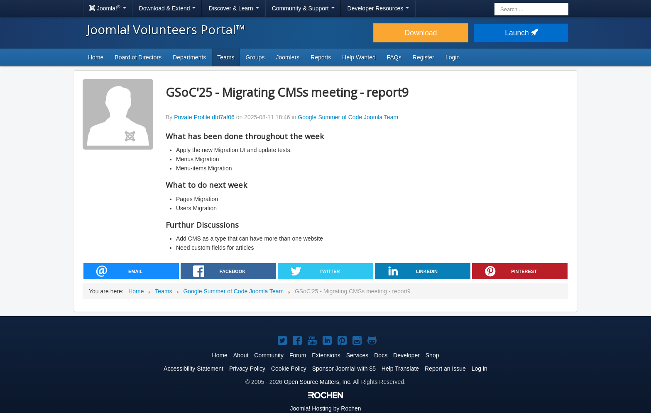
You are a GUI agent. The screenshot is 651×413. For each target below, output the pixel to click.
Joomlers (288, 57)
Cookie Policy (288, 368)
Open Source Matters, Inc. (318, 382)
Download (421, 33)
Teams (225, 57)
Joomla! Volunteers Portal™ (166, 29)
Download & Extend (167, 8)
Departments (189, 57)
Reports (321, 57)
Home (95, 57)
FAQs (394, 57)
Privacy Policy (247, 368)
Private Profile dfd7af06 (204, 117)
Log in (479, 368)
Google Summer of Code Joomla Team (348, 117)
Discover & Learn (233, 8)
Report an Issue (445, 368)
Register (423, 57)
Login (452, 57)
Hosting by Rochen (325, 408)
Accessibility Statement (193, 368)
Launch (520, 33)
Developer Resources (378, 8)
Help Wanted (358, 57)
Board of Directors (138, 57)
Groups (255, 57)
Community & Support (303, 8)
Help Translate (400, 368)
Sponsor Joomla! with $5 (344, 368)
